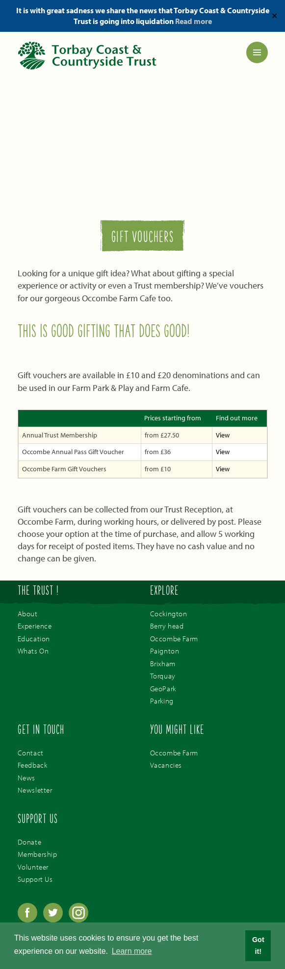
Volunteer (33, 867)
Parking (162, 700)
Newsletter (35, 790)
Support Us (35, 879)
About (28, 613)
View (223, 435)
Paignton (165, 650)
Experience (35, 625)
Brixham (163, 663)
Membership (37, 854)
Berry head (167, 625)
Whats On (33, 650)
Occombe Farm (174, 638)
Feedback (33, 765)
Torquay (163, 675)
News (26, 777)
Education (34, 638)
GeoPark (163, 688)
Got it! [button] (258, 945)
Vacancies (166, 765)
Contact (31, 752)
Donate (30, 842)
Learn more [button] (132, 951)
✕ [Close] (274, 15)
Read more (193, 21)
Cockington (168, 613)
